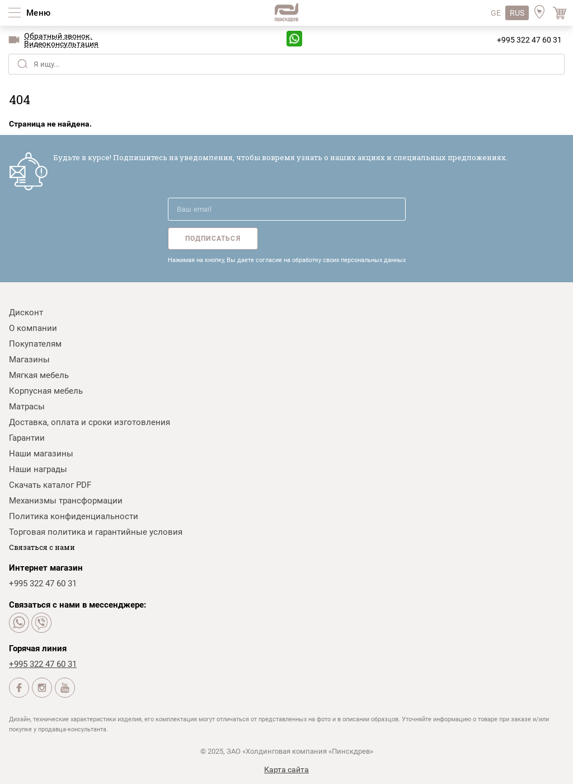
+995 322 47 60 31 (529, 40)
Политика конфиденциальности (73, 516)
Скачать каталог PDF (50, 485)
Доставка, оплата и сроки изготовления (89, 422)
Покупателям (35, 344)
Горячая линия (38, 648)
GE (496, 12)
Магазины (29, 359)
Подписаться (213, 238)
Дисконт (26, 312)
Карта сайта (286, 769)
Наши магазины (41, 454)
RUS (517, 12)
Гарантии (27, 438)
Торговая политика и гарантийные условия (95, 532)
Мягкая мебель (39, 375)
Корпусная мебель (46, 391)
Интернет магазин (46, 568)
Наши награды (38, 469)
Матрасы (27, 407)
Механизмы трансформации (66, 501)
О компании (33, 328)
